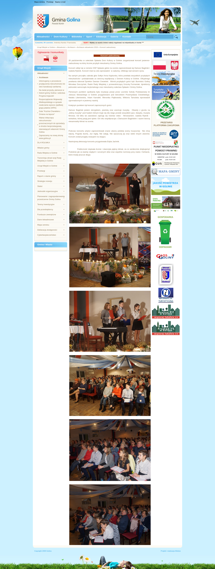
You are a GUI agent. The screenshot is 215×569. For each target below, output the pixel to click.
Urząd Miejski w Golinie (47, 166)
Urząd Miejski (44, 68)
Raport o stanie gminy (46, 176)
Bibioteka (77, 36)
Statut (39, 186)
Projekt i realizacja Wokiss (171, 551)
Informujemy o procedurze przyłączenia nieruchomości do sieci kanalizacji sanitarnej (52, 84)
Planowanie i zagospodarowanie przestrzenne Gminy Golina (51, 197)
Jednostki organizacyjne (47, 191)
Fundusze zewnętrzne (46, 214)
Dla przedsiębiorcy (45, 209)
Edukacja (101, 36)
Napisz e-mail (60, 2)
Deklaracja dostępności (47, 230)
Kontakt (126, 36)
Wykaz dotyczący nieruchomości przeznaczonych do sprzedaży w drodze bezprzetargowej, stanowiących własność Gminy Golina (52, 125)
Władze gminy (43, 148)
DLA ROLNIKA (43, 142)
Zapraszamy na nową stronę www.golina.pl (51, 136)
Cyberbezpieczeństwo (46, 235)
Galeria (114, 36)
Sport (89, 36)
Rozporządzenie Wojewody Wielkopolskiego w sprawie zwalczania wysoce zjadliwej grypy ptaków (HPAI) (51, 103)
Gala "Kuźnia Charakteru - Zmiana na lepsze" (50, 112)
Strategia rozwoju (44, 181)
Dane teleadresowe (45, 219)
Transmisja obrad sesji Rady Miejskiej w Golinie (49, 159)
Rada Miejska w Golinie (47, 153)
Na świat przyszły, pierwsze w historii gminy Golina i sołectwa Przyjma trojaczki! (52, 93)
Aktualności (43, 36)
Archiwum (43, 77)
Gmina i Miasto (44, 244)
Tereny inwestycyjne (45, 204)
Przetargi (50, 2)
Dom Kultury (60, 36)
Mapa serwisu (39, 2)
